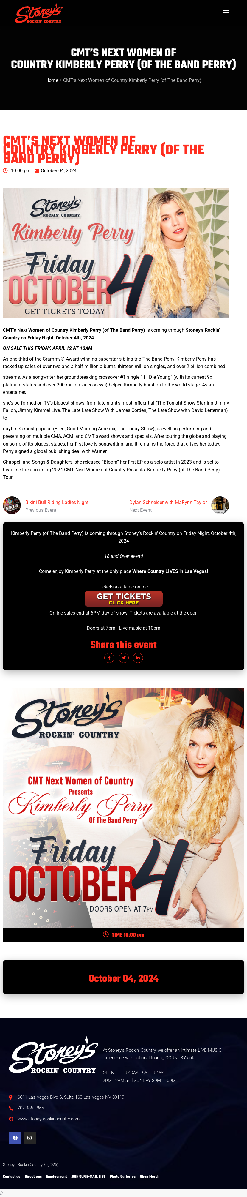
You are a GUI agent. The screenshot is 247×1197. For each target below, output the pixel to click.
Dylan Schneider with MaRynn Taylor (168, 502)
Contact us (11, 1177)
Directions (33, 1177)
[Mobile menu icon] (226, 13)
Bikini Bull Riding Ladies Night (56, 502)
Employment (56, 1177)
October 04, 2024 (56, 170)
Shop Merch (149, 1177)
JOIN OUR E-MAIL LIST (88, 1177)
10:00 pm (17, 170)
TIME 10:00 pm (123, 935)
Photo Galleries (123, 1177)
